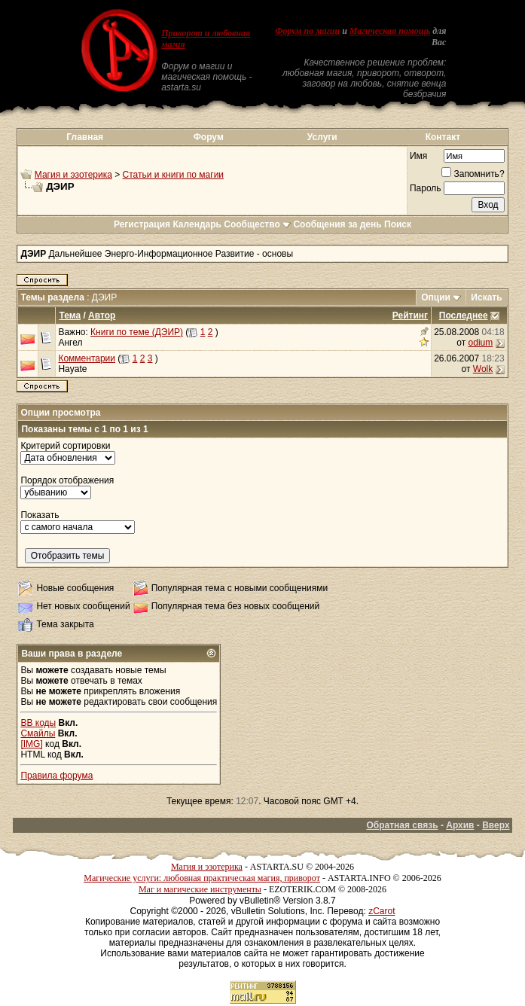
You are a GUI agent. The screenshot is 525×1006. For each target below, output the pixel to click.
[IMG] (31, 744)
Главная (84, 137)
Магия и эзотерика (73, 174)
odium (481, 342)
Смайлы (37, 733)
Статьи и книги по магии (173, 174)
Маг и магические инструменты (200, 889)
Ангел (70, 342)
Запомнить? (472, 174)
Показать (39, 515)
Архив (460, 825)
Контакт (443, 137)
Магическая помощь (389, 31)
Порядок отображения (67, 480)
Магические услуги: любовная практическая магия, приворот (202, 878)
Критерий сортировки (65, 446)
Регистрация (142, 224)
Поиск (397, 224)
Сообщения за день (337, 224)
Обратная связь (402, 825)
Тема (70, 315)
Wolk (483, 369)
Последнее (463, 315)
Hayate (72, 369)
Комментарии (86, 358)
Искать (486, 297)
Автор (101, 315)
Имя (418, 156)
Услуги (322, 137)
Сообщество (257, 224)
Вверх (495, 825)
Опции (435, 297)
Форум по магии (307, 31)
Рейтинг (410, 315)
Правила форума (56, 775)
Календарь (196, 224)
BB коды (38, 723)
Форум (209, 137)
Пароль (425, 188)
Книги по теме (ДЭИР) (136, 332)
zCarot (381, 911)
